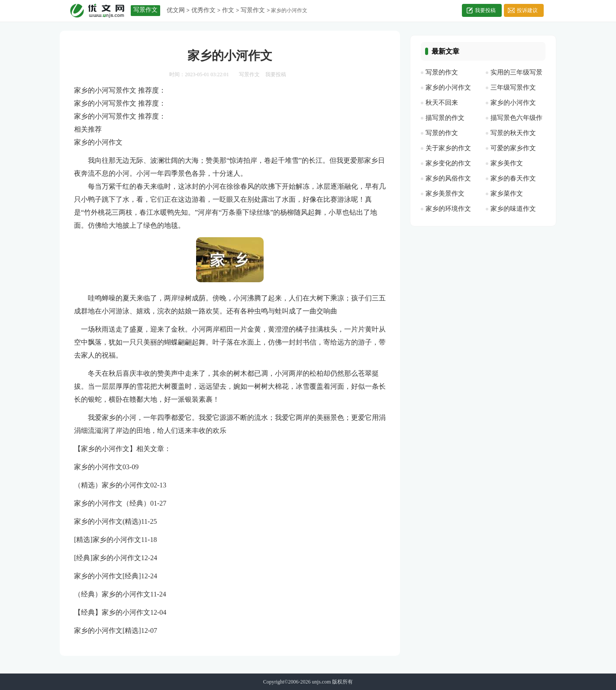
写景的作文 (442, 72)
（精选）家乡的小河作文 (112, 485)
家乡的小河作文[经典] (107, 576)
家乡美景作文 (445, 193)
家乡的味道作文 (513, 208)
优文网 (176, 10)
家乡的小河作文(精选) (107, 521)
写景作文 (253, 10)
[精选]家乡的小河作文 (107, 539)
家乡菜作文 (506, 193)
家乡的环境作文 (448, 208)
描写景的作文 (445, 117)
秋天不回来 (442, 102)
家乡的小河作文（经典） (112, 503)
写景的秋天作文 (513, 132)
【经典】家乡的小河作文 (112, 612)
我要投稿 (485, 10)
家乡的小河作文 (98, 467)
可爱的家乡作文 (513, 148)
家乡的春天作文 (513, 178)
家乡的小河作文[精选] (107, 630)
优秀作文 (203, 10)
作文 (228, 10)
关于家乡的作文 (448, 148)
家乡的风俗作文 (448, 178)
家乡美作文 (506, 163)
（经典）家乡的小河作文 (112, 594)
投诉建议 (527, 10)
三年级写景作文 (513, 87)
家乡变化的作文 (448, 163)
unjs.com (321, 682)
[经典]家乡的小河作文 (107, 557)
